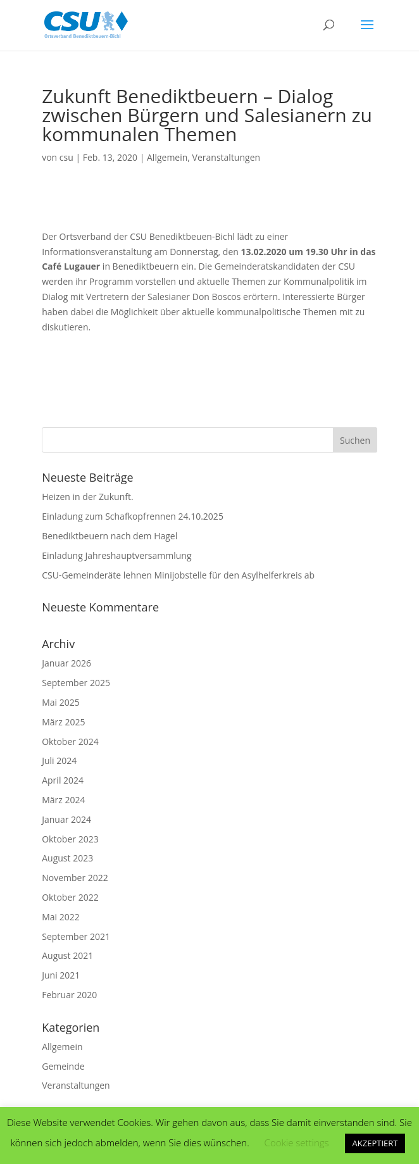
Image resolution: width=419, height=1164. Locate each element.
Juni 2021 (61, 975)
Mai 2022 (61, 917)
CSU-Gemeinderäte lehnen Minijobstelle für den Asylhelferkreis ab (178, 575)
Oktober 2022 (70, 897)
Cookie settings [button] (297, 1142)
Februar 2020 (69, 995)
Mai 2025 (61, 702)
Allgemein (167, 157)
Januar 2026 (66, 663)
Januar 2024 (66, 819)
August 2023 (67, 858)
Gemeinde (63, 1066)
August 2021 (67, 955)
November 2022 (75, 878)
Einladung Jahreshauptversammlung (116, 555)
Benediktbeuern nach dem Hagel (109, 536)
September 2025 (76, 683)
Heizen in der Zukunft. (87, 497)
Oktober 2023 (70, 839)
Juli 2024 (59, 760)
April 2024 (63, 780)
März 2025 (63, 722)
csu (66, 157)
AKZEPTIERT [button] (375, 1143)
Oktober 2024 (70, 741)
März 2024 (63, 800)
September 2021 (76, 936)
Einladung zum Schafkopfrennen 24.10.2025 (132, 516)
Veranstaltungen (226, 157)
